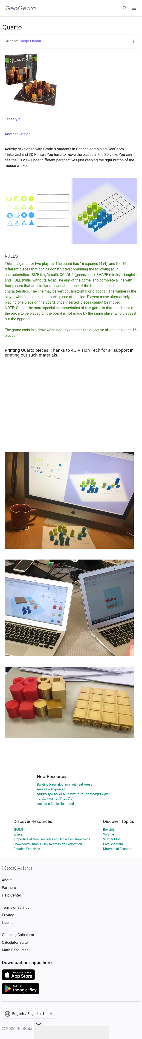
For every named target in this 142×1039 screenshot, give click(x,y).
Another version (18, 134)
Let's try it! (13, 119)
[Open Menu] (133, 8)
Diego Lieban (30, 41)
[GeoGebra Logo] (21, 8)
